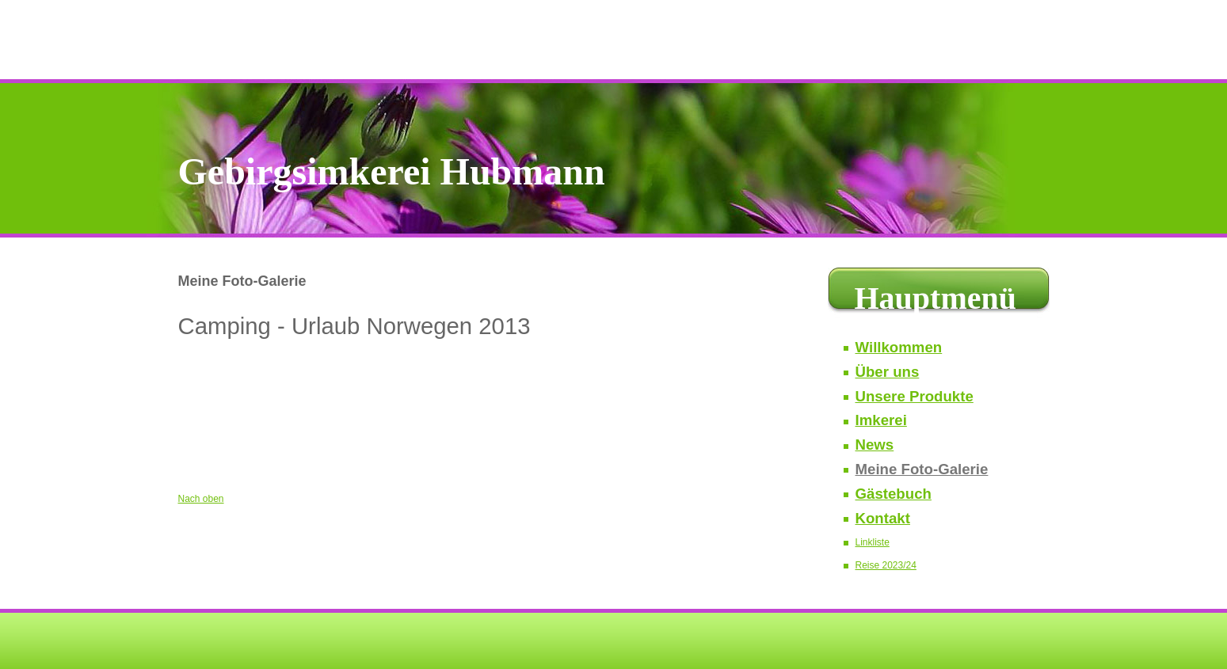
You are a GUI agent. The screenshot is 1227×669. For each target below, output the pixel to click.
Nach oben (201, 498)
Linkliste (872, 542)
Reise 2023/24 (885, 565)
